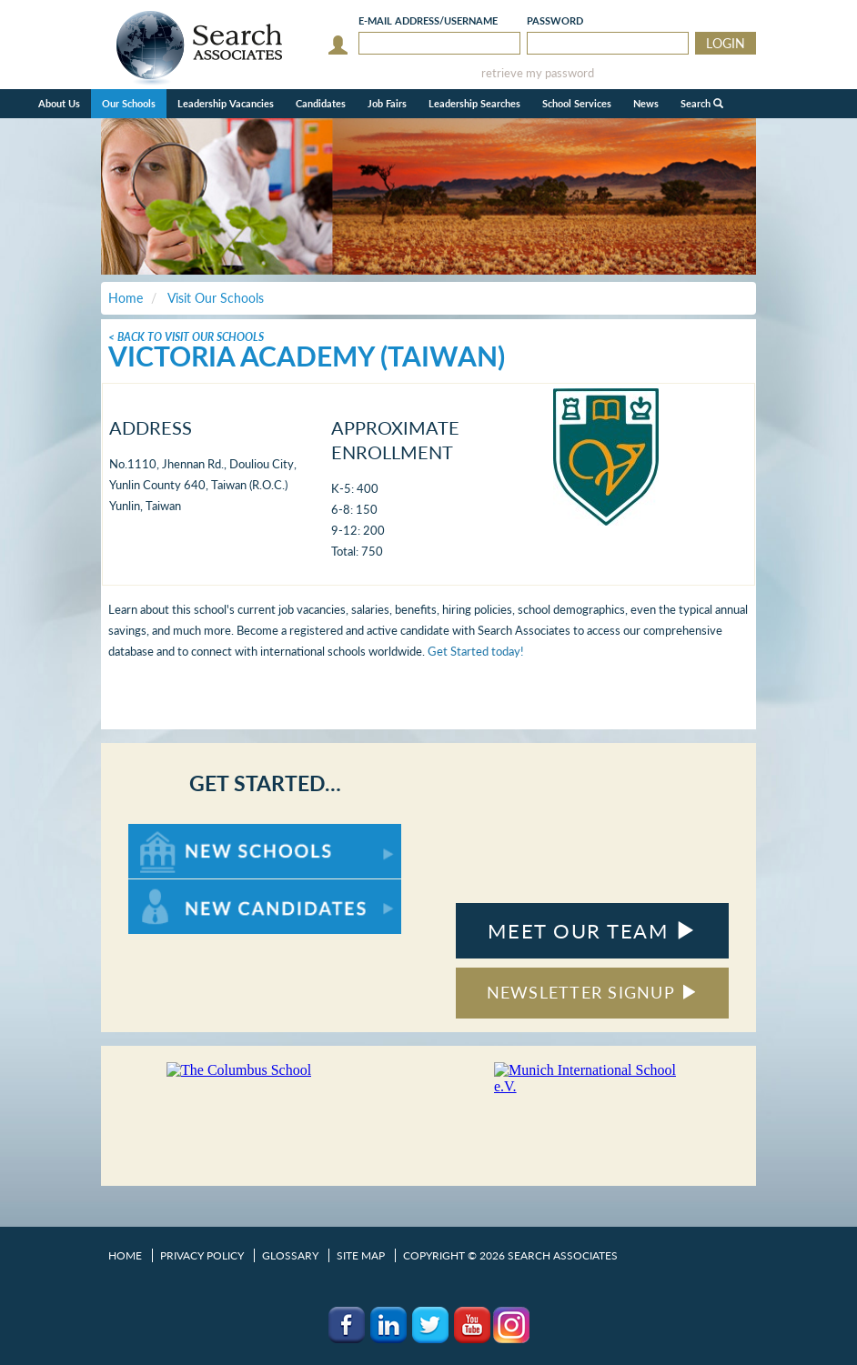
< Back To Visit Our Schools (186, 337)
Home (125, 1255)
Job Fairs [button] (387, 103)
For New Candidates (185, 888)
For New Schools (176, 832)
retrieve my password (537, 73)
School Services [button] (576, 103)
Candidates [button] (321, 103)
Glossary (290, 1255)
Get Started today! (476, 651)
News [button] (646, 103)
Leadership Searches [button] (474, 103)
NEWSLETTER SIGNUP (593, 992)
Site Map (361, 1255)
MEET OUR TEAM (592, 930)
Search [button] (702, 103)
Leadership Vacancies (225, 103)
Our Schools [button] (129, 103)
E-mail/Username (428, 20)
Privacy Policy (202, 1255)
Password (555, 20)
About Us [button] (59, 103)
